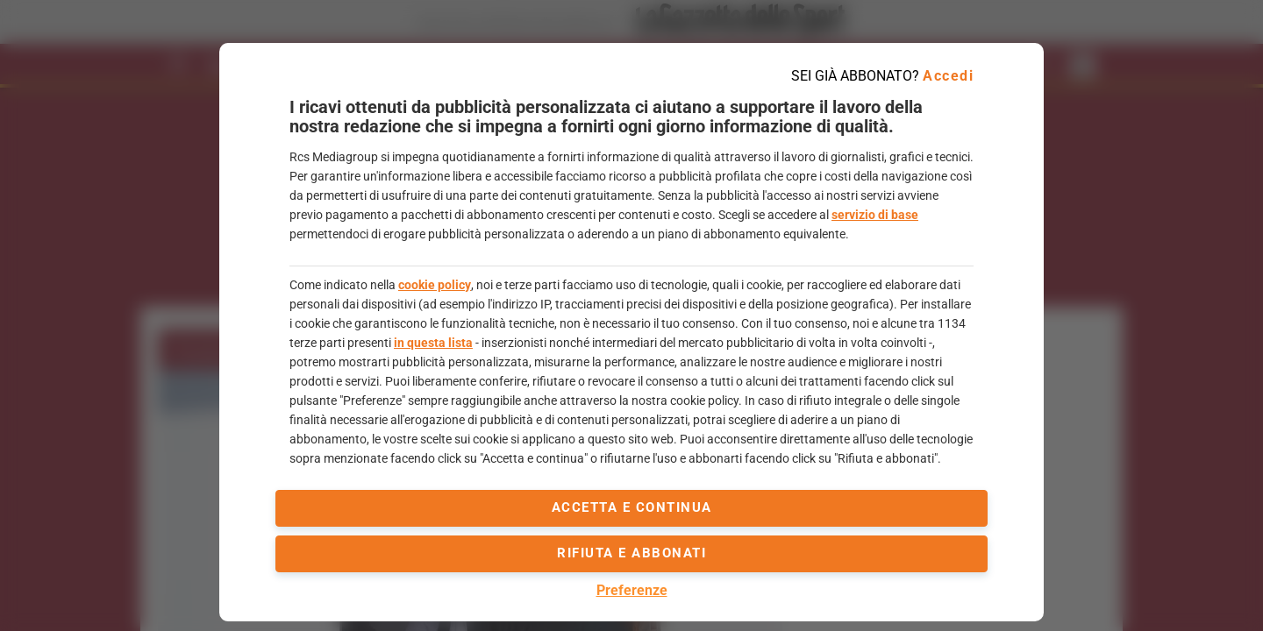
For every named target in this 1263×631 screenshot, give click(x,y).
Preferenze (631, 590)
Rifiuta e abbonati (631, 553)
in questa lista (433, 343)
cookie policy (434, 285)
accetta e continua (632, 507)
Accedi (948, 75)
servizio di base (874, 215)
